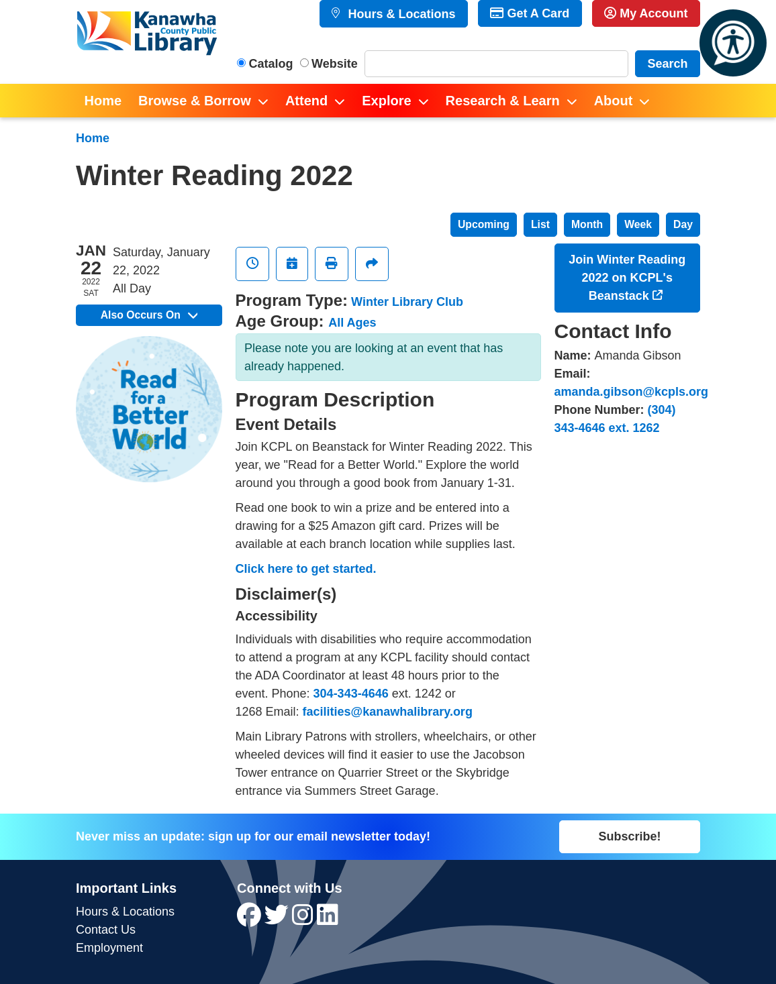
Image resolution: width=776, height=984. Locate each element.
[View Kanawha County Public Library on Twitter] (278, 919)
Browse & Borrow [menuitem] (194, 100)
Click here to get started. (306, 569)
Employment (109, 947)
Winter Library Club (407, 302)
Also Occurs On (149, 315)
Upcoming (484, 224)
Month (587, 224)
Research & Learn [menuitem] (503, 100)
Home (92, 138)
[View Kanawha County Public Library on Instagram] (304, 919)
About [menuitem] (613, 100)
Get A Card (529, 13)
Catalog (271, 63)
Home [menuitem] (103, 100)
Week (638, 224)
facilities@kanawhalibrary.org (388, 711)
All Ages (352, 322)
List (540, 224)
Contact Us (106, 929)
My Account (645, 13)
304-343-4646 (351, 693)
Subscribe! (629, 836)
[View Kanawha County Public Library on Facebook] (250, 919)
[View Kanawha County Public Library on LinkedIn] (327, 919)
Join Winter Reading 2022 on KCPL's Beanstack (627, 278)
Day (683, 224)
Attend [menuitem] (306, 100)
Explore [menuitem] (386, 100)
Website (334, 63)
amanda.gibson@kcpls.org (631, 391)
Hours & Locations (399, 14)
